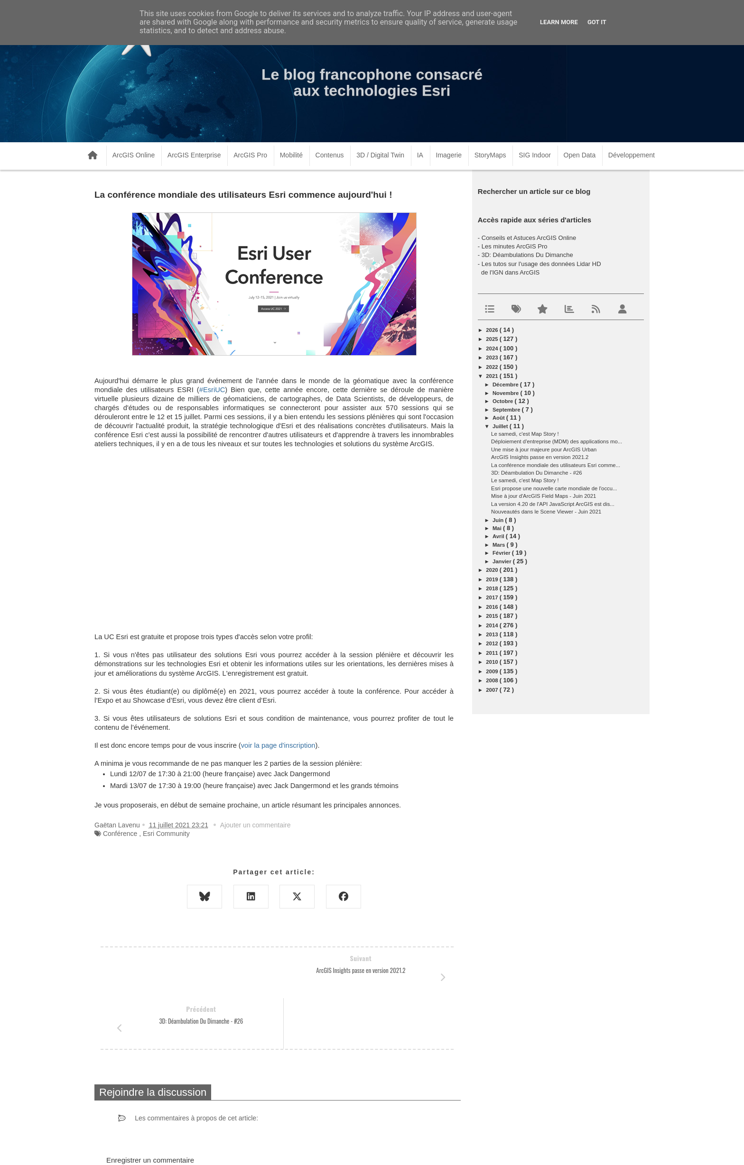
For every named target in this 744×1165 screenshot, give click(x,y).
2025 (492, 339)
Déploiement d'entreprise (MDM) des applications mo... (556, 441)
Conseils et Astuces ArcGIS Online (529, 237)
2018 (492, 588)
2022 (492, 367)
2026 (492, 330)
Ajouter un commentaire (255, 825)
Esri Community (166, 833)
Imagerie (449, 155)
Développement (631, 155)
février (502, 553)
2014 (492, 625)
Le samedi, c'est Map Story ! (525, 434)
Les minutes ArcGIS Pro (515, 246)
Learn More (559, 22)
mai (498, 528)
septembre (507, 410)
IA (420, 155)
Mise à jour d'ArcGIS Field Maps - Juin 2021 (543, 496)
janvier (503, 561)
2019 (492, 579)
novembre (507, 393)
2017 (492, 597)
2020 (492, 570)
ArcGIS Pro (250, 155)
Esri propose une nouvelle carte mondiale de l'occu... (554, 488)
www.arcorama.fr (199, 1145)
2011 (492, 653)
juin (499, 520)
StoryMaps (490, 155)
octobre (504, 401)
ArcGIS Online (133, 155)
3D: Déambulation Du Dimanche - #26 (536, 473)
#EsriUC (212, 390)
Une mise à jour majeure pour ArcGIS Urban (543, 449)
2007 (492, 690)
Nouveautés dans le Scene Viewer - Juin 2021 (546, 511)
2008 (492, 680)
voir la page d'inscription (278, 745)
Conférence (120, 833)
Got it (596, 22)
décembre (506, 384)
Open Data (580, 155)
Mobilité (291, 155)
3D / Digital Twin (380, 155)
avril (499, 536)
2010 (492, 662)
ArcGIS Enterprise (194, 155)
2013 (492, 634)
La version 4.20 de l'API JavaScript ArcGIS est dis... (552, 504)
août (499, 418)
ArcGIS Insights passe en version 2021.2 (539, 457)
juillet (501, 426)
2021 (492, 376)
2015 (492, 616)
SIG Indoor (535, 155)
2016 (492, 607)
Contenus (330, 155)
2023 (492, 357)
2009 (492, 671)
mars (500, 545)
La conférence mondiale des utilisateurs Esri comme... (555, 465)
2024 (492, 348)
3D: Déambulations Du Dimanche (527, 254)
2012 (492, 643)
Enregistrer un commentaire (150, 1109)
